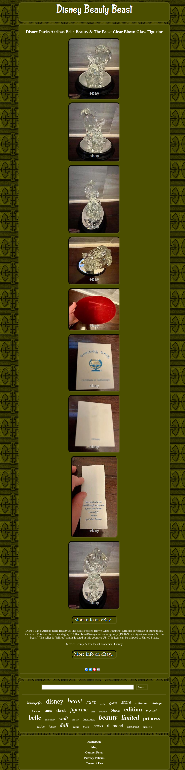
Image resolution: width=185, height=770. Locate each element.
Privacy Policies (94, 758)
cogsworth (50, 719)
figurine (78, 710)
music (76, 726)
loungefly (34, 703)
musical (151, 711)
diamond (115, 725)
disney (54, 701)
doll (64, 725)
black (115, 710)
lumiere (36, 711)
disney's (147, 726)
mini (93, 712)
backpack (89, 719)
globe (41, 726)
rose (86, 726)
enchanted (133, 726)
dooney (103, 711)
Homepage (94, 741)
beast (74, 701)
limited (130, 717)
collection (142, 703)
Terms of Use (94, 763)
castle (102, 704)
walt (63, 718)
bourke (75, 719)
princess (151, 718)
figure (52, 726)
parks (98, 725)
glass (113, 703)
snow (48, 711)
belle (35, 717)
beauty (108, 717)
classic (61, 711)
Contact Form (94, 752)
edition (133, 709)
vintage (157, 703)
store (126, 702)
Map (94, 747)
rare (91, 702)
